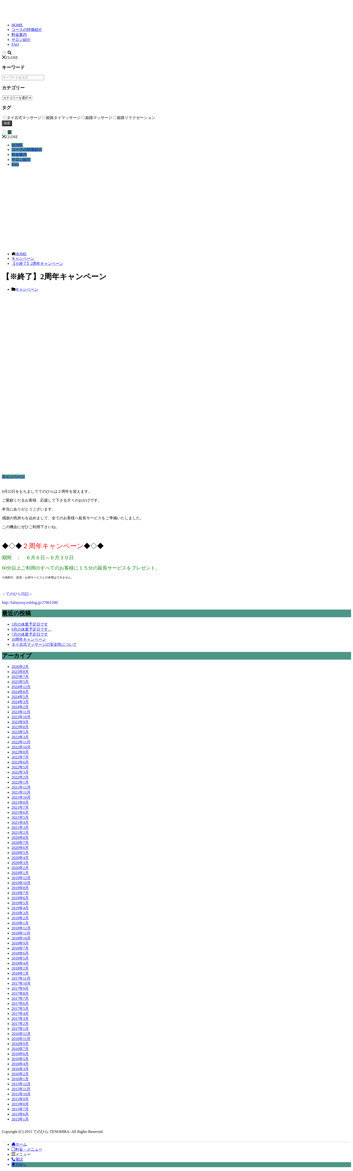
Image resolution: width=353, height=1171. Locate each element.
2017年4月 (20, 1014)
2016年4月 (20, 1064)
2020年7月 (20, 843)
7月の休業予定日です (30, 634)
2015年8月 (20, 1104)
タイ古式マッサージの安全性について (44, 644)
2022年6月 (20, 762)
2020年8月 (20, 838)
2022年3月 (20, 772)
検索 (7, 123)
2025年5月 (20, 682)
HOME (17, 25)
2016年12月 (21, 1034)
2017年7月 (20, 998)
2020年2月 (20, 868)
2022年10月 (21, 747)
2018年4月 (20, 963)
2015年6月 (20, 1114)
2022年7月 (20, 757)
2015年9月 (20, 1099)
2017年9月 (20, 988)
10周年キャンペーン (29, 639)
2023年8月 (20, 727)
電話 (17, 1159)
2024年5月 (20, 697)
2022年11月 (21, 742)
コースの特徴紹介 (27, 30)
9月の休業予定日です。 (32, 629)
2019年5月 (20, 903)
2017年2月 (20, 1024)
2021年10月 (21, 797)
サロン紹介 (21, 40)
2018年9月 (20, 943)
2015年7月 (20, 1109)
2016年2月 (20, 1074)
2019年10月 (21, 883)
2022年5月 (20, 767)
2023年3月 (20, 737)
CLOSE (10, 58)
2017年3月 (20, 1019)
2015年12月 (21, 1084)
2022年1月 (20, 782)
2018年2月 (20, 968)
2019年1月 (20, 923)
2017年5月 (20, 1009)
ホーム (19, 1144)
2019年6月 (20, 898)
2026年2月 (20, 667)
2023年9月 (20, 722)
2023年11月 (21, 712)
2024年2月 (20, 707)
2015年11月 (21, 1089)
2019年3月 (20, 913)
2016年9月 (20, 1044)
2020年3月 (20, 863)
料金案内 (19, 35)
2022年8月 (20, 752)
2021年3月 (20, 828)
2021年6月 (20, 812)
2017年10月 (21, 983)
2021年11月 (21, 792)
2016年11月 (21, 1039)
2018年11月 (21, 933)
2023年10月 (21, 717)
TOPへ (19, 1164)
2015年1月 (20, 1119)
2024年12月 (21, 687)
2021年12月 (21, 787)
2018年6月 (20, 953)
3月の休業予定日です (30, 624)
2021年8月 (20, 802)
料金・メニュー (27, 1149)
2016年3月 (20, 1069)
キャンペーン (23, 258)
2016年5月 (20, 1059)
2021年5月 (20, 817)
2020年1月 (20, 873)
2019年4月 (20, 908)
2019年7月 (20, 893)
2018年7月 (20, 948)
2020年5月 (20, 853)
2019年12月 (21, 878)
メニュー (21, 1154)
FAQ (15, 44)
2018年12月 (21, 928)
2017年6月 (20, 1003)
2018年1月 (20, 973)
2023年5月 (20, 732)
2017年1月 (20, 1029)
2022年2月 (20, 777)
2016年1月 (20, 1079)
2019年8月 (20, 888)
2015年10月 (21, 1094)
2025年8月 (20, 672)
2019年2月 (20, 918)
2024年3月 (20, 702)
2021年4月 (20, 822)
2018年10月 (21, 938)
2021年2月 (20, 833)
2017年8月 (20, 993)
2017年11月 (21, 978)
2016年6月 (20, 1054)
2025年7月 (20, 677)
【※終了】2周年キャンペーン (37, 263)
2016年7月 (20, 1049)
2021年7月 (20, 807)
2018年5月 (20, 958)
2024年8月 (20, 692)
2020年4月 (20, 858)
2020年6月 (20, 848)
